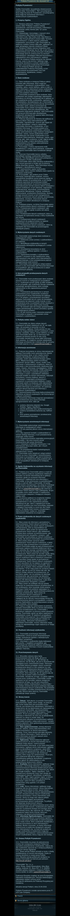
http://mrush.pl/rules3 (23, 861)
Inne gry (35, 910)
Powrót (19, 896)
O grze (39, 905)
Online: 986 (32, 905)
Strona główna (21, 901)
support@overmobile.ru (43, 344)
